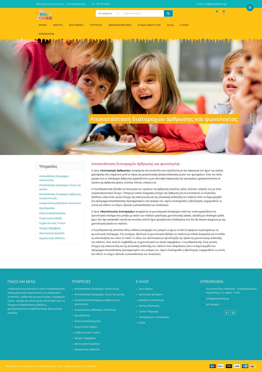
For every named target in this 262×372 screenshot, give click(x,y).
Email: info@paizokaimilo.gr (211, 4)
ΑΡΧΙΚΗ (43, 25)
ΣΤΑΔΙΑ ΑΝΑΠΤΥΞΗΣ (149, 25)
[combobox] (100, 13)
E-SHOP (184, 25)
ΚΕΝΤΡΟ (58, 25)
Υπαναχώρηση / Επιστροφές (154, 317)
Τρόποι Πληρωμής (148, 311)
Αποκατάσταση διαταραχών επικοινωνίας (54, 178)
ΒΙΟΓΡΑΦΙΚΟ (76, 25)
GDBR (142, 322)
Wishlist (213, 15)
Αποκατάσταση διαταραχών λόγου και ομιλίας (60, 187)
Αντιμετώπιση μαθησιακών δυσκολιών (60, 203)
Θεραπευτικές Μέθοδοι (52, 238)
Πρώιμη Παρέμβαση (50, 228)
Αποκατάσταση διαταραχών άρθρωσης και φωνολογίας (60, 196)
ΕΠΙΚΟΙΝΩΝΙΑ (46, 33)
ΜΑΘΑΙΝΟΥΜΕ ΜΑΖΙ (120, 25)
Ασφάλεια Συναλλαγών (151, 300)
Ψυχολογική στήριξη (50, 218)
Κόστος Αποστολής (149, 305)
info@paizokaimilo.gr (217, 298)
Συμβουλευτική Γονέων (52, 223)
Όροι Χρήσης (146, 288)
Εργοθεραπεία (47, 208)
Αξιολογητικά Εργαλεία (51, 233)
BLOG (170, 25)
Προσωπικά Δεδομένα (151, 294)
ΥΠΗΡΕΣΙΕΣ (96, 25)
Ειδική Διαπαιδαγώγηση (52, 213)
